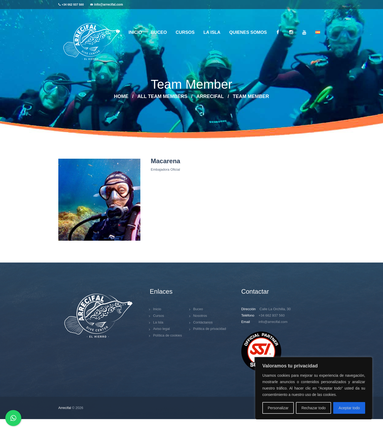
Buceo (198, 309)
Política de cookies (167, 335)
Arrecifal (64, 408)
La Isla (158, 322)
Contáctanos (203, 322)
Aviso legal (161, 329)
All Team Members (162, 96)
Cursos (158, 316)
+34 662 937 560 (73, 4)
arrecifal (210, 96)
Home (121, 96)
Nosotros (200, 316)
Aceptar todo (349, 408)
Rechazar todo (313, 408)
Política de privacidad (209, 329)
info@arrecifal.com (108, 4)
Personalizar (278, 408)
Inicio (157, 309)
